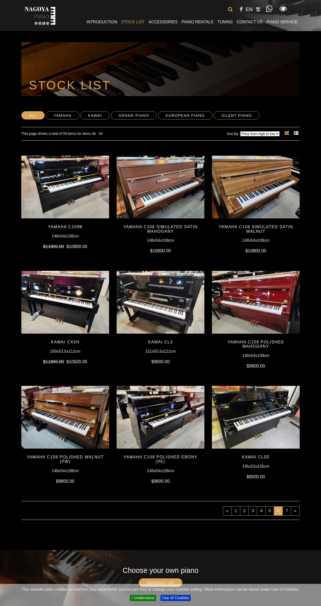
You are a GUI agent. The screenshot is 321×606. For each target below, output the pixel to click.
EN (249, 9)
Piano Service (282, 22)
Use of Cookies (175, 598)
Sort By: (233, 134)
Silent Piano (236, 115)
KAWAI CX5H (65, 342)
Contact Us (250, 22)
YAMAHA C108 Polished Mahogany (255, 344)
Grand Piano (134, 115)
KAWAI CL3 (160, 342)
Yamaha (62, 115)
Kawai (95, 115)
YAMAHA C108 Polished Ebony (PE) (160, 459)
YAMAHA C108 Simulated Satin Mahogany (160, 229)
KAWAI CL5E (256, 457)
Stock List (132, 22)
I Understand (142, 598)
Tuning (225, 22)
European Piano (185, 115)
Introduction (102, 22)
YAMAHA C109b (65, 227)
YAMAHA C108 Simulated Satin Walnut (256, 229)
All (33, 115)
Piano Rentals (197, 22)
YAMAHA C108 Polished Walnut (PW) (65, 459)
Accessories (163, 22)
